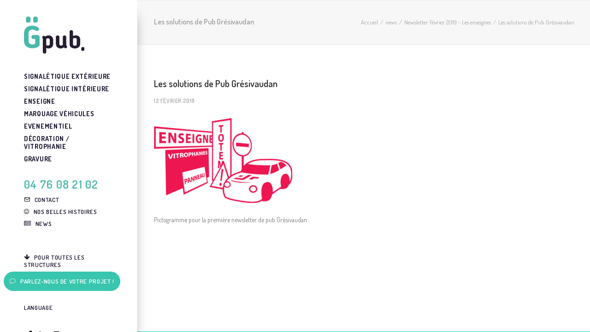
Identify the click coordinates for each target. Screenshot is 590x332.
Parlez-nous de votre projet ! (62, 281)
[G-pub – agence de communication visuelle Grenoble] (68, 35)
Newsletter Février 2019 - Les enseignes (447, 22)
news (391, 22)
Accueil (369, 22)
